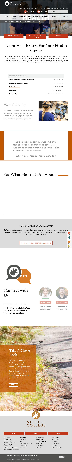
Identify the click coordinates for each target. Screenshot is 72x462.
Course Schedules (41, 441)
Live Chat (44, 11)
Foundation (36, 16)
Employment (23, 445)
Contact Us (55, 441)
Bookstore (65, 8)
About (6, 16)
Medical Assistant (14, 87)
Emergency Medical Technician (18, 83)
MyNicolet (23, 8)
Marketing (39, 443)
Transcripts (39, 447)
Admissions (22, 16)
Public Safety (39, 445)
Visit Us (58, 36)
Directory (53, 8)
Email (48, 8)
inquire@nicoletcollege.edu (11, 449)
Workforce (45, 16)
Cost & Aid (29, 17)
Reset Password (57, 447)
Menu (64, 16)
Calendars (43, 8)
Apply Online (13, 36)
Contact (69, 239)
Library (59, 8)
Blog (21, 441)
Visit (69, 247)
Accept (62, 457)
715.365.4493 (31, 11)
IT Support (56, 443)
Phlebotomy (12, 90)
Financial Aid (23, 447)
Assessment (39, 439)
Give (58, 433)
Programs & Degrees (13, 17)
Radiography (13, 94)
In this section (37, 21)
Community (54, 16)
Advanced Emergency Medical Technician (21, 79)
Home (6, 21)
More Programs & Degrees (36, 36)
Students (37, 8)
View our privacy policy (11, 460)
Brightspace (30, 8)
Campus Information (26, 443)
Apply (69, 243)
